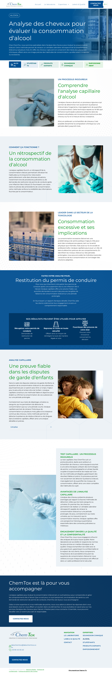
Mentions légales (31, 669)
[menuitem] (37, 4)
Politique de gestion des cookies (27, 671)
